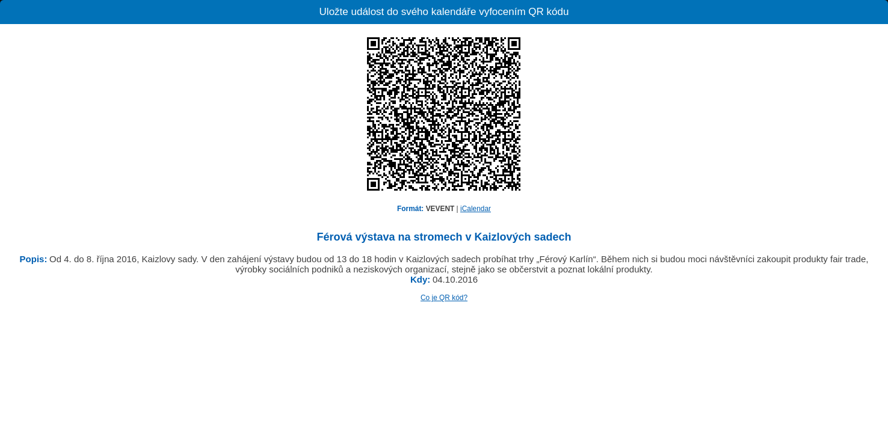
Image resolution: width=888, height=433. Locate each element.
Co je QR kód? (444, 297)
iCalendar (475, 208)
